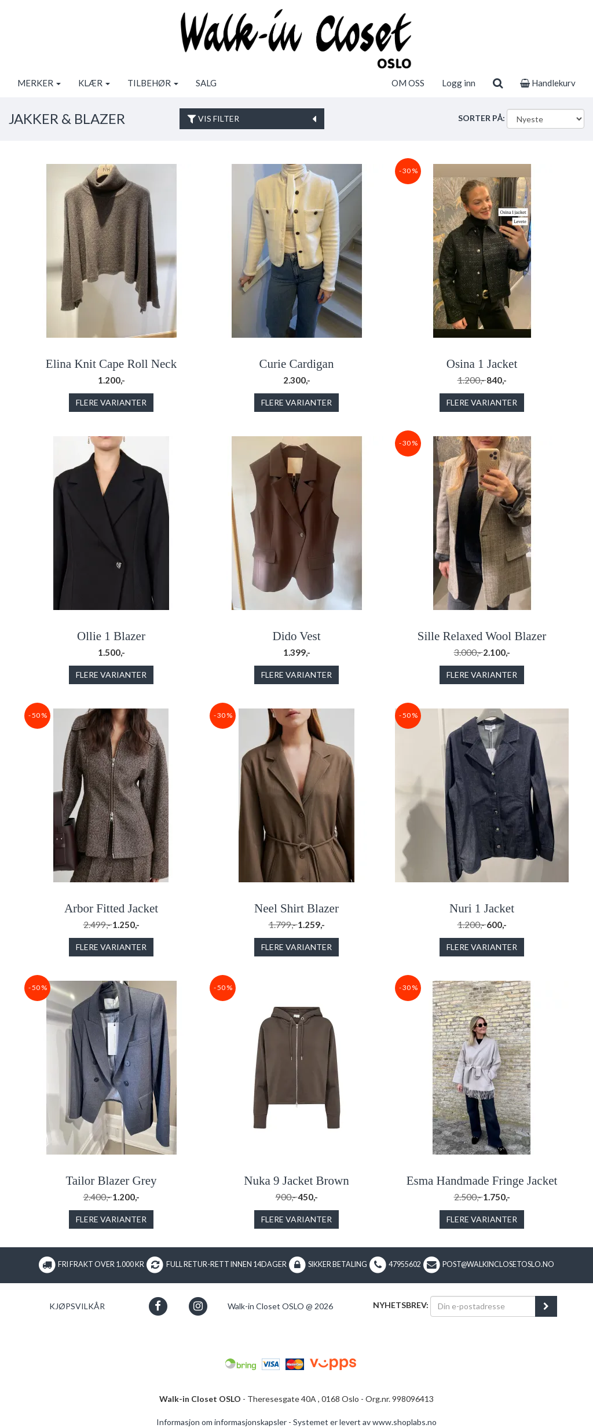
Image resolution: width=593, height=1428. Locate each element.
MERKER (39, 83)
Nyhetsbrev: (401, 1305)
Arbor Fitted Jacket (111, 908)
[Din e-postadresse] (483, 1306)
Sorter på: (481, 118)
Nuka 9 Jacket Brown (296, 1181)
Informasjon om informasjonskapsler (221, 1422)
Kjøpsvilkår (77, 1306)
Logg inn (458, 83)
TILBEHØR (152, 83)
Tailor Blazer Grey (110, 1181)
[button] (157, 1306)
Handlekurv (548, 83)
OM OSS (407, 83)
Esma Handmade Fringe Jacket (482, 1181)
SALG (206, 83)
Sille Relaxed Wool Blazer (482, 636)
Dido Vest (296, 636)
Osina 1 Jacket (481, 364)
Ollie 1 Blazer (111, 636)
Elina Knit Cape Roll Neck (111, 364)
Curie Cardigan (296, 364)
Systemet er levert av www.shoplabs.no (365, 1422)
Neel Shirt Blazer (296, 908)
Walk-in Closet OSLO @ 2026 (280, 1306)
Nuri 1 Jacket (481, 908)
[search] (497, 82)
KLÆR (94, 83)
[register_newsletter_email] (546, 1306)
